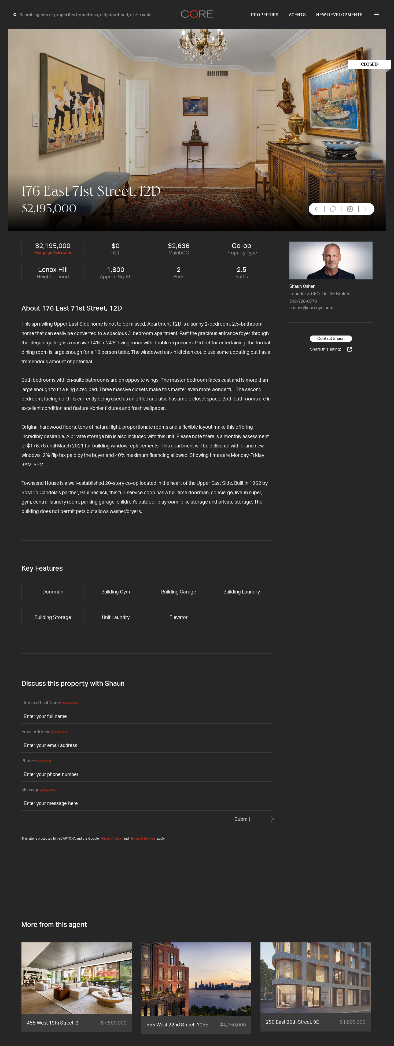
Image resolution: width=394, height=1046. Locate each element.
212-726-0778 (303, 301)
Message (38, 790)
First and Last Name (49, 703)
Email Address (44, 732)
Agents (297, 15)
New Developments (339, 15)
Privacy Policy (111, 838)
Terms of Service (143, 838)
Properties (265, 15)
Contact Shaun (331, 339)
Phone (36, 761)
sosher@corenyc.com (311, 308)
